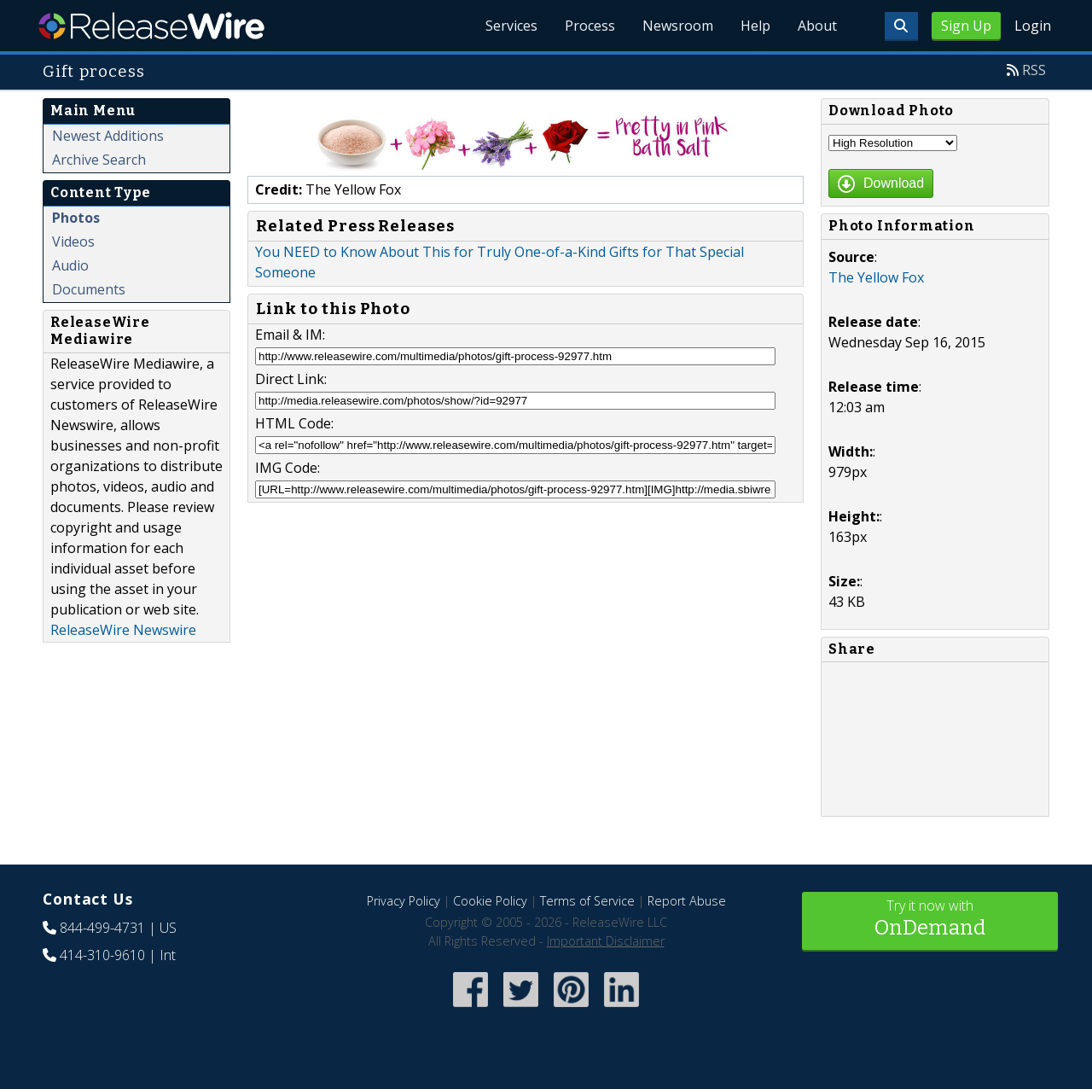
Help (755, 25)
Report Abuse (687, 901)
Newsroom (677, 25)
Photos (76, 217)
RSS (1034, 70)
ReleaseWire (151, 26)
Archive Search (99, 159)
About (817, 25)
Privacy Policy (403, 901)
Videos (73, 241)
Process (590, 25)
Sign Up (966, 25)
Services (511, 25)
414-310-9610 (102, 955)
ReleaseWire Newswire (123, 629)
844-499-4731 (102, 927)
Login (1032, 25)
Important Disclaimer (606, 941)
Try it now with (930, 919)
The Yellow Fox (876, 277)
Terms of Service (587, 901)
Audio (70, 265)
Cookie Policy (490, 901)
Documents (88, 289)
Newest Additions (108, 135)
